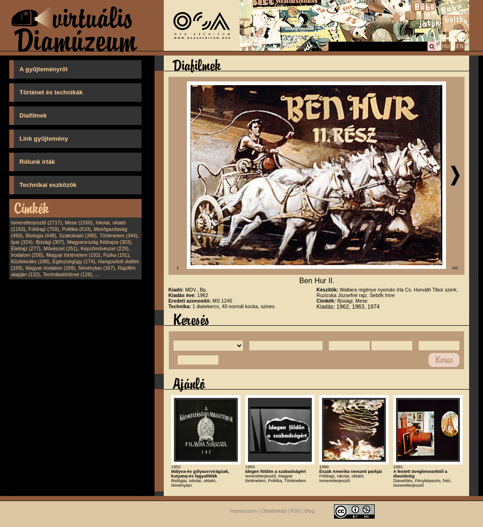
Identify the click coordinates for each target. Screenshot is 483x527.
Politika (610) (76, 229)
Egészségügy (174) (74, 261)
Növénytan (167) (96, 268)
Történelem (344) (118, 235)
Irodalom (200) (27, 255)
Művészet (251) (60, 248)
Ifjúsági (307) (50, 242)
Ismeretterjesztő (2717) (36, 222)
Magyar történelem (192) (73, 255)
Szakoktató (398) (78, 235)
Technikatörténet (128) (67, 274)
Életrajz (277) (25, 248)
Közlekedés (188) (30, 261)
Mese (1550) (79, 222)
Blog (309, 511)
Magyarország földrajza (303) (99, 242)
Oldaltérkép (273, 511)
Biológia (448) (41, 235)
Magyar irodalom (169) (50, 268)
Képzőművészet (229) (104, 248)
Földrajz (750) (43, 229)
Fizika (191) (116, 255)
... (97, 274)
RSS (296, 511)
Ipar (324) (21, 242)
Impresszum (243, 511)
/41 (455, 268)
